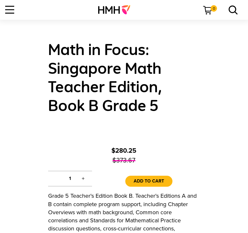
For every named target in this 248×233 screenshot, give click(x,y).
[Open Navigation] (9, 9)
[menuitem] (116, 9)
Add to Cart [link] (149, 181)
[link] (116, 9)
